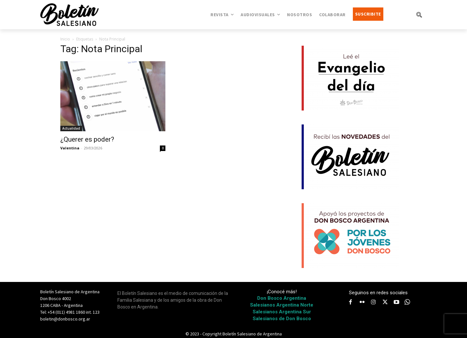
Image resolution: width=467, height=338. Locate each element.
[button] (419, 14)
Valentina (69, 148)
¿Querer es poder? (87, 139)
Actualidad (71, 128)
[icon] (407, 302)
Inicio (65, 39)
